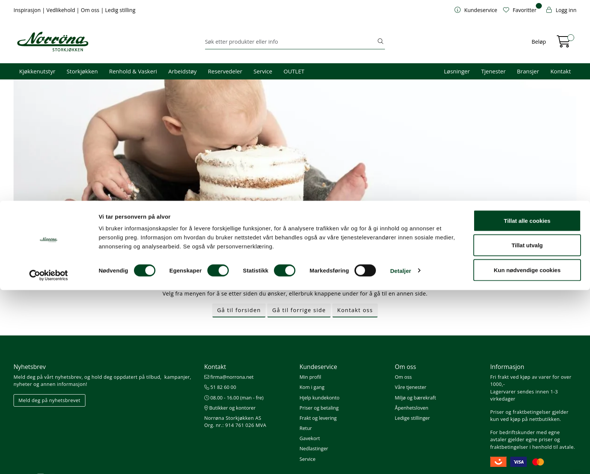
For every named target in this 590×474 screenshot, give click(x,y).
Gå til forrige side (299, 310)
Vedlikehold (61, 10)
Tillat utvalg (527, 429)
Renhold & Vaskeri (133, 71)
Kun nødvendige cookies (527, 454)
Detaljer (400, 454)
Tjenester (493, 71)
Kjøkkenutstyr (37, 71)
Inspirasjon (28, 10)
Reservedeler (225, 71)
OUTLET (293, 71)
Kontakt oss (355, 310)
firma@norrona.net (229, 376)
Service (263, 71)
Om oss (91, 10)
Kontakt (560, 71)
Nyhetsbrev (30, 367)
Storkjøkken (82, 71)
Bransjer (528, 71)
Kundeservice (318, 367)
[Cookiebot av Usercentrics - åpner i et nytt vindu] (49, 459)
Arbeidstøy (182, 71)
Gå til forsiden (239, 310)
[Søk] (291, 41)
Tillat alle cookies (527, 404)
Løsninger (457, 71)
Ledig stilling (120, 10)
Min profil (310, 376)
